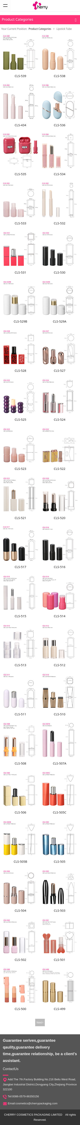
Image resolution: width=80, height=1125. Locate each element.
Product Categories (40, 28)
